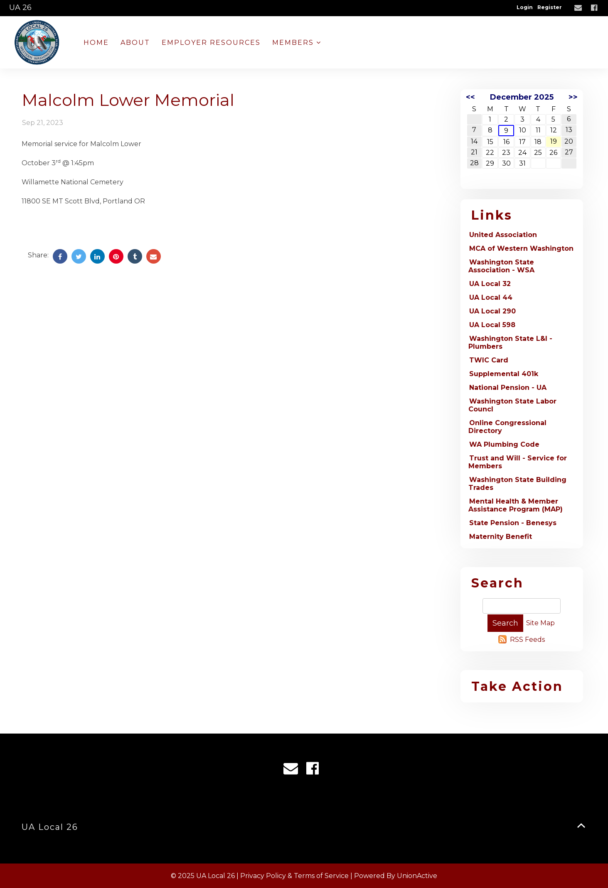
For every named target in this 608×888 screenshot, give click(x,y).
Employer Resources (211, 42)
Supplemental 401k (503, 374)
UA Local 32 (490, 284)
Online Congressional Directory (507, 427)
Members (296, 42)
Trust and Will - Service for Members (517, 462)
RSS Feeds (527, 639)
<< (470, 97)
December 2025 (522, 97)
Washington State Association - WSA (501, 266)
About (135, 42)
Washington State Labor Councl (512, 405)
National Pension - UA (507, 387)
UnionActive (417, 876)
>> (573, 97)
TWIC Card (488, 360)
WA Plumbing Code (504, 444)
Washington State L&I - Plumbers (510, 342)
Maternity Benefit (500, 537)
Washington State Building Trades (517, 484)
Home (96, 42)
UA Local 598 (492, 325)
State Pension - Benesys (512, 523)
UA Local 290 (492, 311)
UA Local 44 (490, 297)
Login (525, 7)
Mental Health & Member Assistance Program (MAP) (515, 505)
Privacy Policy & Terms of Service (294, 876)
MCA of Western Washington (521, 248)
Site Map (540, 623)
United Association (503, 235)
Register (549, 7)
